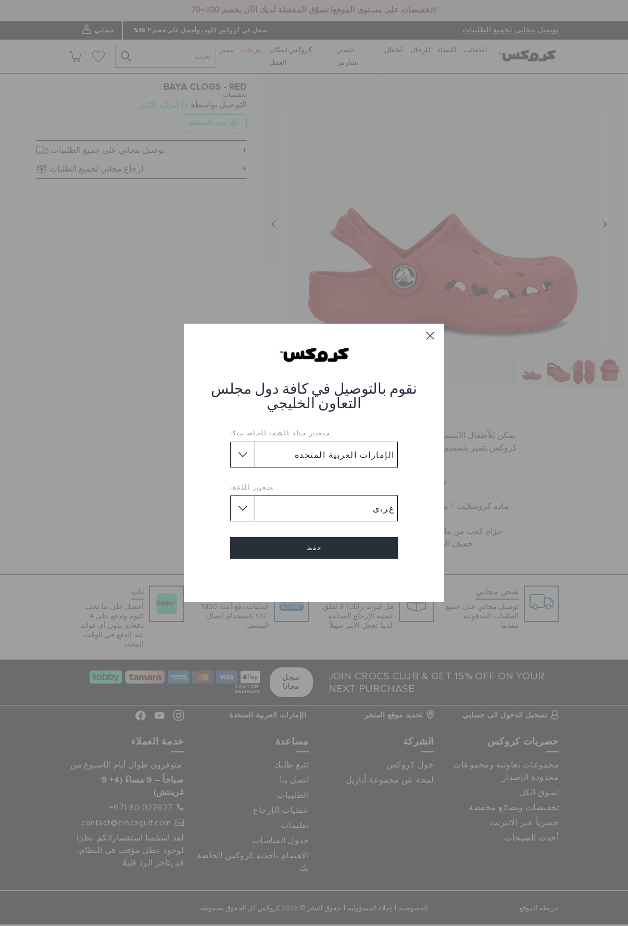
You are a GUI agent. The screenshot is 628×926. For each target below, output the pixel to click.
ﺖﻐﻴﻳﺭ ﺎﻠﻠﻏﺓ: (252, 487)
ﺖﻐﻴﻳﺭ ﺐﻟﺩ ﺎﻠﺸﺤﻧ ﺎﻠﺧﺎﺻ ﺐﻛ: (280, 433)
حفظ (314, 548)
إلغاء (314, 578)
